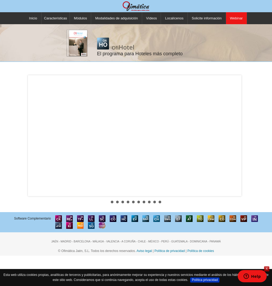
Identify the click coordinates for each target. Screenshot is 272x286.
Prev (36, 135)
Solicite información (207, 18)
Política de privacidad (170, 251)
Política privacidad (205, 280)
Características (55, 18)
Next (236, 135)
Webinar (236, 18)
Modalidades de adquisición (116, 18)
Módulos (80, 18)
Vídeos (151, 18)
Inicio (33, 18)
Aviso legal (144, 251)
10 (160, 202)
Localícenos (174, 18)
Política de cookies (200, 251)
